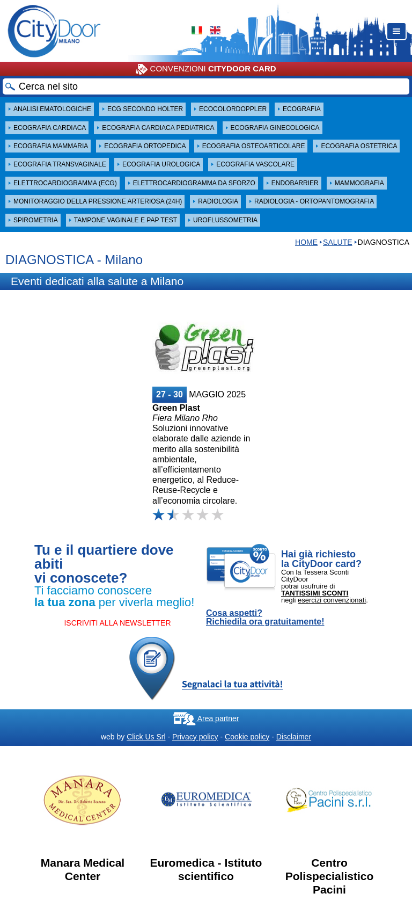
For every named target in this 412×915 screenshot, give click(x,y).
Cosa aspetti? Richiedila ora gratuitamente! (265, 617)
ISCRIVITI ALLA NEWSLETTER (117, 623)
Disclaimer (293, 736)
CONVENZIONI (206, 69)
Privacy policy (195, 736)
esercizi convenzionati (332, 600)
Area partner (206, 718)
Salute (337, 242)
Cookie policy (247, 736)
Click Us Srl (146, 736)
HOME (306, 242)
